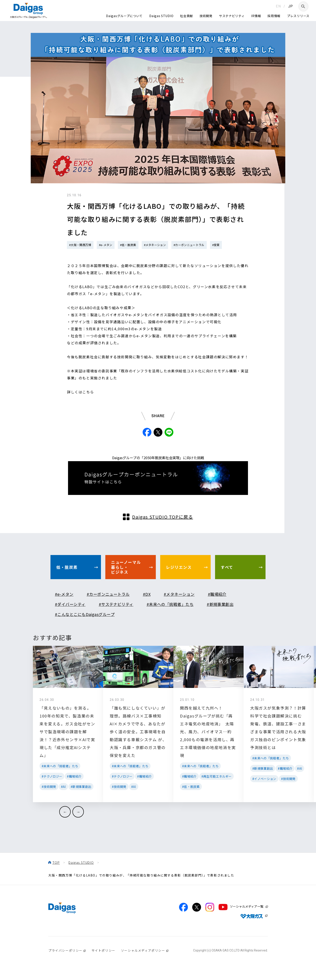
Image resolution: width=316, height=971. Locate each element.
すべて (227, 567)
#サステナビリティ (116, 604)
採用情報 (274, 16)
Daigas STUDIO (161, 16)
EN (278, 6)
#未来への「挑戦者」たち (170, 604)
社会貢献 (186, 16)
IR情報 (256, 16)
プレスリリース (298, 16)
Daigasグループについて (124, 16)
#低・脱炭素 (128, 245)
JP (290, 6)
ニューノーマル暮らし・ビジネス (126, 567)
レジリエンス (179, 567)
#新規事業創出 (220, 604)
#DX (147, 594)
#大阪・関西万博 (80, 245)
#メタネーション (155, 245)
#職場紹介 (217, 594)
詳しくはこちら (80, 391)
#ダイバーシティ (70, 604)
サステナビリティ (232, 16)
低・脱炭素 (67, 567)
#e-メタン (105, 245)
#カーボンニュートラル (189, 245)
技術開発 (205, 16)
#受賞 (216, 245)
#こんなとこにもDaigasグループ (85, 614)
